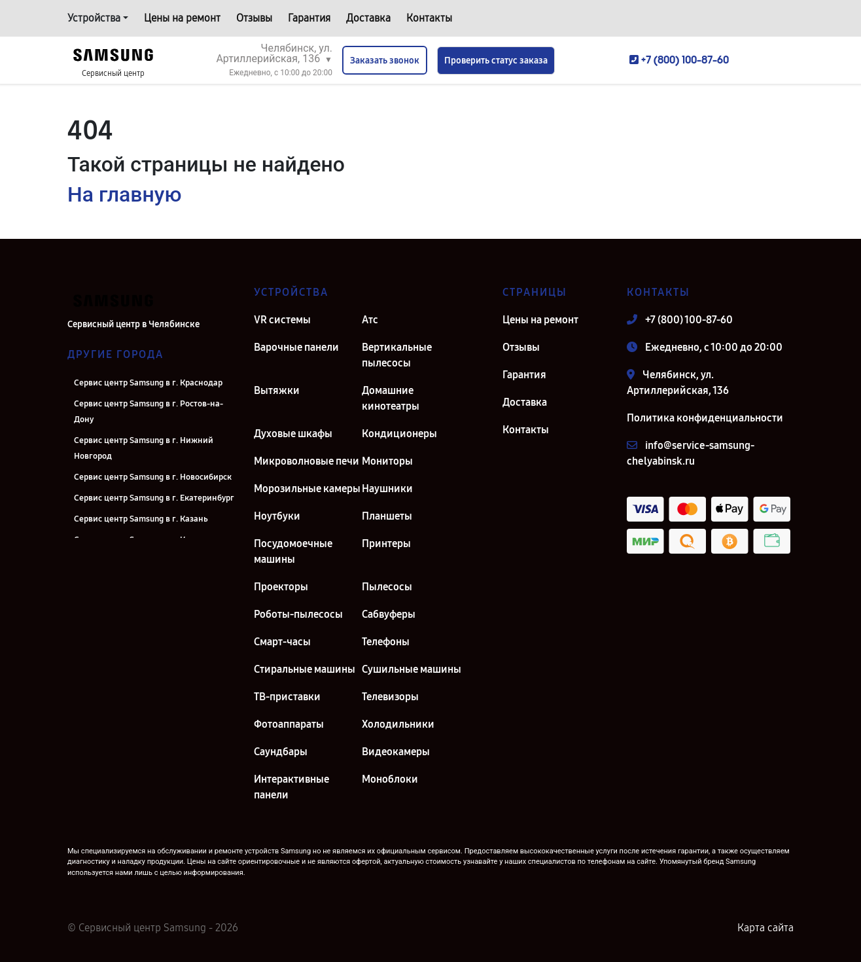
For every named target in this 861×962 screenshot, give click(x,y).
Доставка (368, 18)
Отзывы (254, 18)
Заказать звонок (384, 60)
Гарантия (309, 18)
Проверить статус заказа (496, 60)
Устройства (93, 18)
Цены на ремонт (182, 18)
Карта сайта (765, 927)
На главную (124, 194)
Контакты (429, 18)
